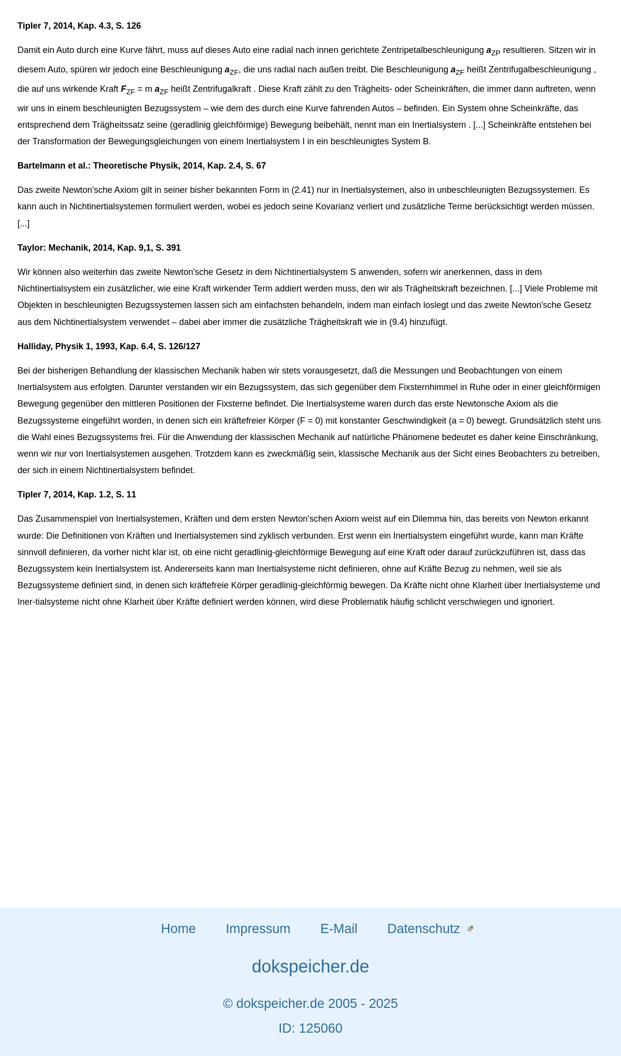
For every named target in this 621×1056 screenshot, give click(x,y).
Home (178, 928)
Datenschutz (423, 928)
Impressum (258, 928)
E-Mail (339, 928)
